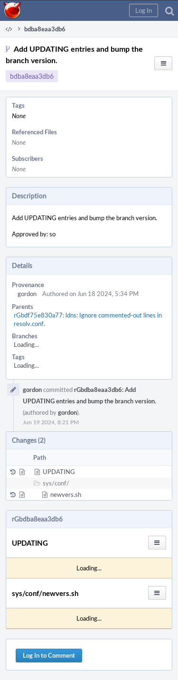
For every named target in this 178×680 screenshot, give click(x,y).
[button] (143, 10)
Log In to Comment (49, 655)
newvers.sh (65, 494)
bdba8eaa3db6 (32, 76)
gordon (27, 293)
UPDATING (59, 471)
